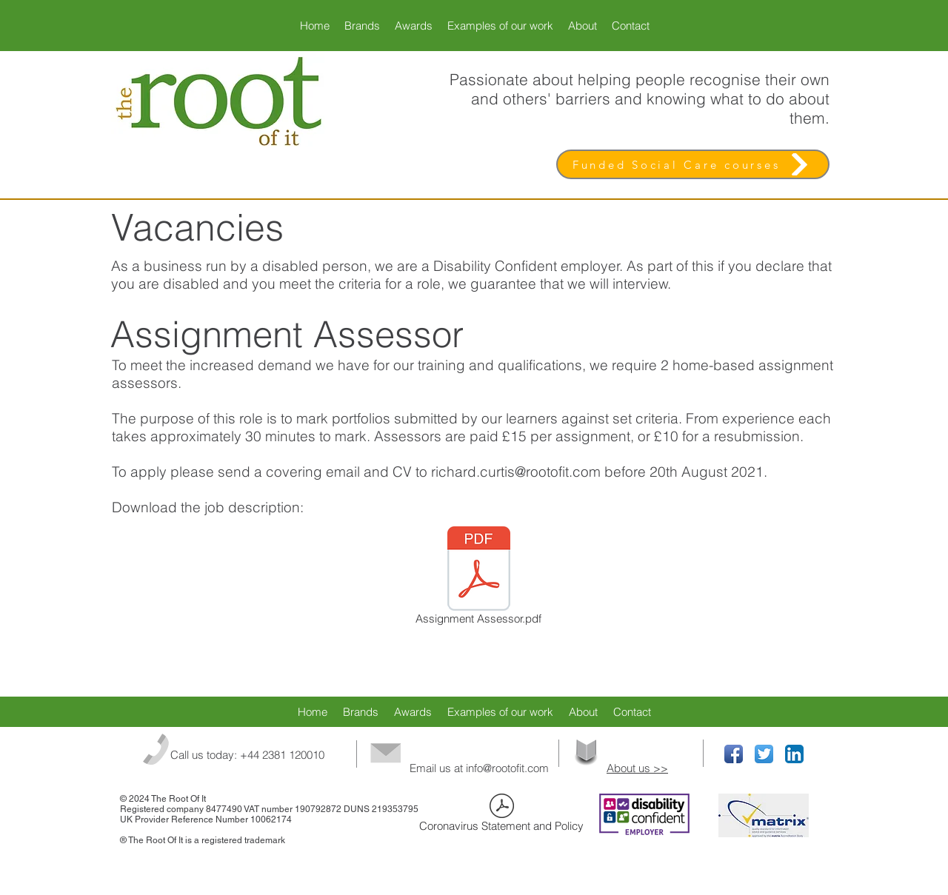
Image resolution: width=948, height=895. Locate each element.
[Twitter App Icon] (764, 754)
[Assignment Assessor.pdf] (478, 578)
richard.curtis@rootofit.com (516, 471)
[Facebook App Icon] (733, 754)
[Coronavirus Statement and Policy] (501, 815)
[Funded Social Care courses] (693, 164)
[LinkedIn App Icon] (794, 754)
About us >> (637, 768)
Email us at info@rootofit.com (479, 768)
